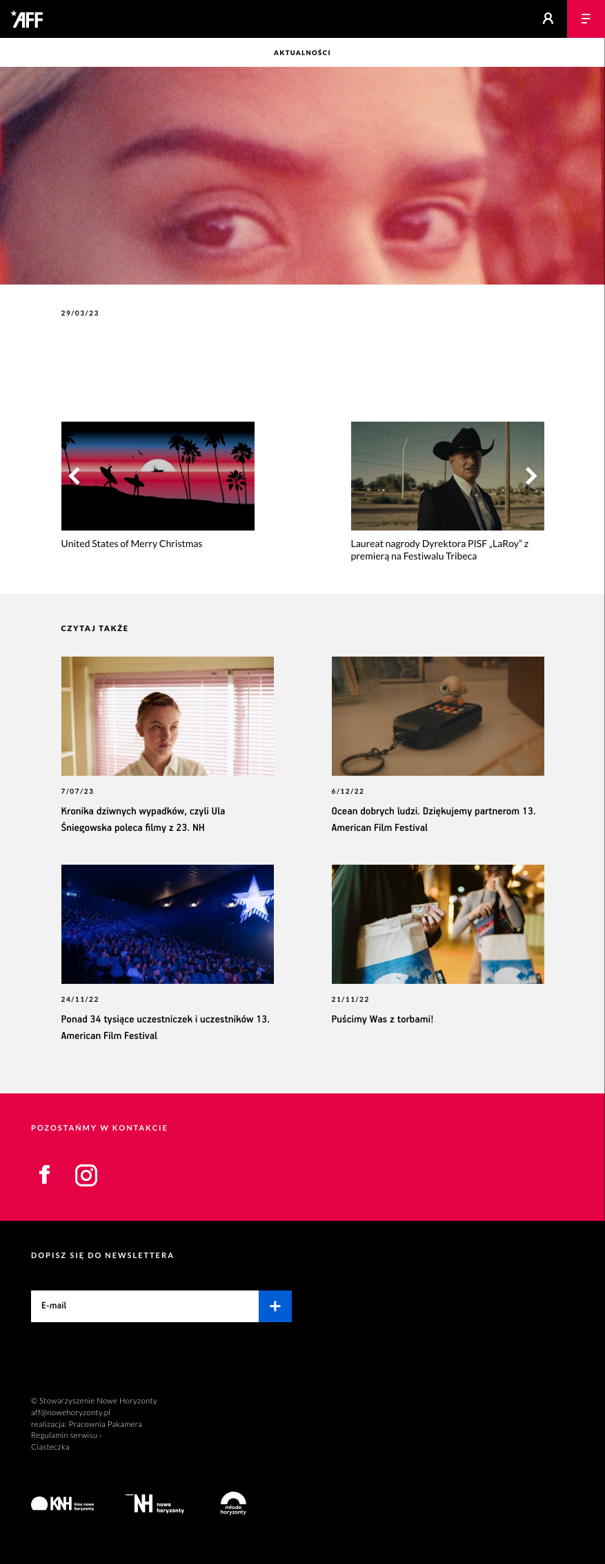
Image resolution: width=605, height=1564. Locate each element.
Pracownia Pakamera (105, 1424)
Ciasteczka (50, 1447)
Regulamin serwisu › (66, 1435)
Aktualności (302, 53)
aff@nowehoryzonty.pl (70, 1412)
